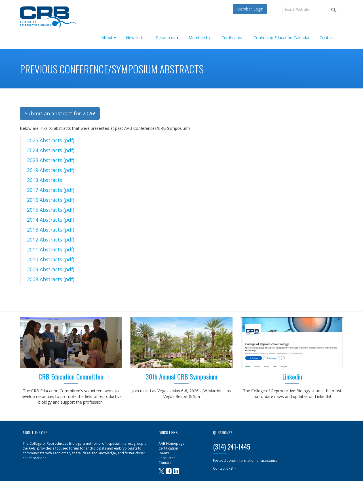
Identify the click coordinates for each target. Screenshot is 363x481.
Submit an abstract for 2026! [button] (60, 113)
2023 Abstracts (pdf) (50, 160)
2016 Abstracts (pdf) (50, 199)
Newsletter (136, 37)
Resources (165, 37)
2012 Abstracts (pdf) (50, 239)
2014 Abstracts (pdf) (50, 219)
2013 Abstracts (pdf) (50, 229)
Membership (200, 37)
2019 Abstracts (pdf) (50, 170)
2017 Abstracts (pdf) (50, 190)
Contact (327, 37)
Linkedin (292, 376)
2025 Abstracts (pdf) (50, 140)
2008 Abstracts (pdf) (50, 279)
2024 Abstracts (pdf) (50, 150)
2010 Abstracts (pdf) (50, 259)
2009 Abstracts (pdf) (50, 269)
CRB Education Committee (71, 376)
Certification (232, 37)
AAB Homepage (171, 443)
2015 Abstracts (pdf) (50, 209)
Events (164, 453)
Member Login (250, 9)
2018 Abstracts (44, 180)
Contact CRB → (225, 468)
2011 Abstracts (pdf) (50, 249)
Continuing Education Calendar (282, 37)
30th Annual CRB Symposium (181, 376)
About (107, 37)
